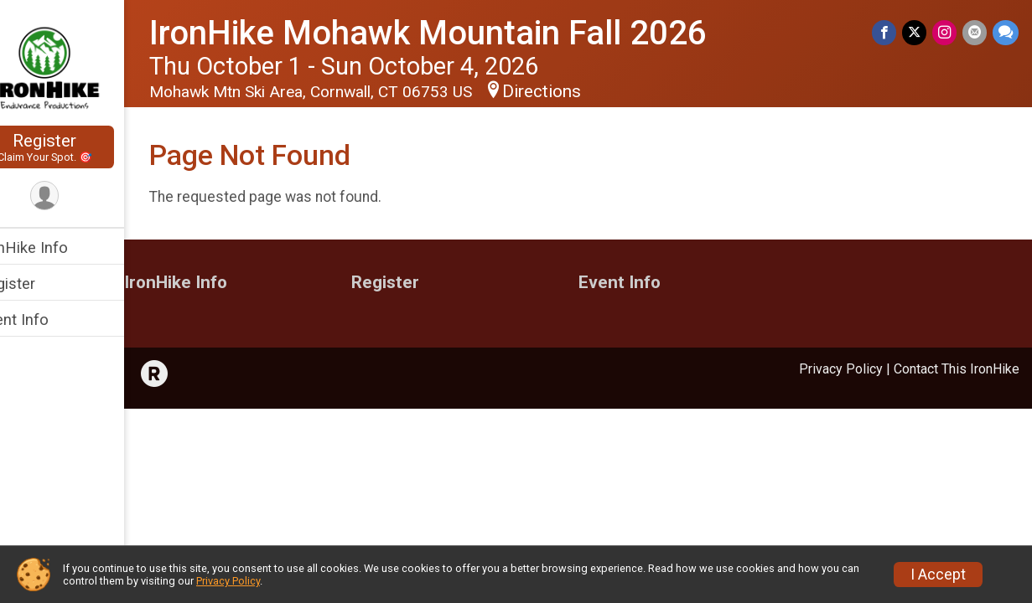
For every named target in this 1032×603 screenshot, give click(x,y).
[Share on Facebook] (887, 33)
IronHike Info (58, 247)
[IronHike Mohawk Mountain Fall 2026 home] (79, 64)
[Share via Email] (975, 33)
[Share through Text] (1006, 33)
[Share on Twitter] (917, 33)
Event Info (48, 319)
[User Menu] (80, 196)
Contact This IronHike (956, 369)
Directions (576, 91)
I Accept (938, 574)
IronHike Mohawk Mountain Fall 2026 (463, 33)
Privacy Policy (841, 369)
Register (80, 147)
